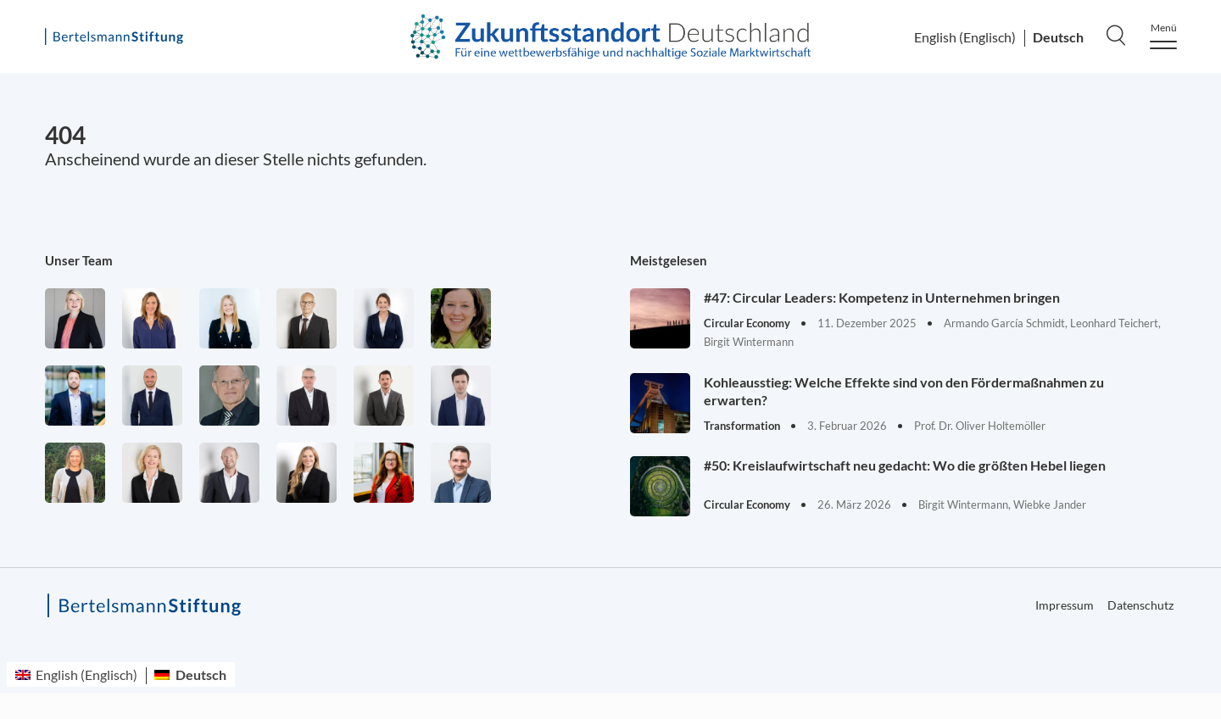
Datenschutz (1140, 605)
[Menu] (1163, 36)
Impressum (1064, 605)
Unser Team (79, 260)
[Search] (1116, 35)
